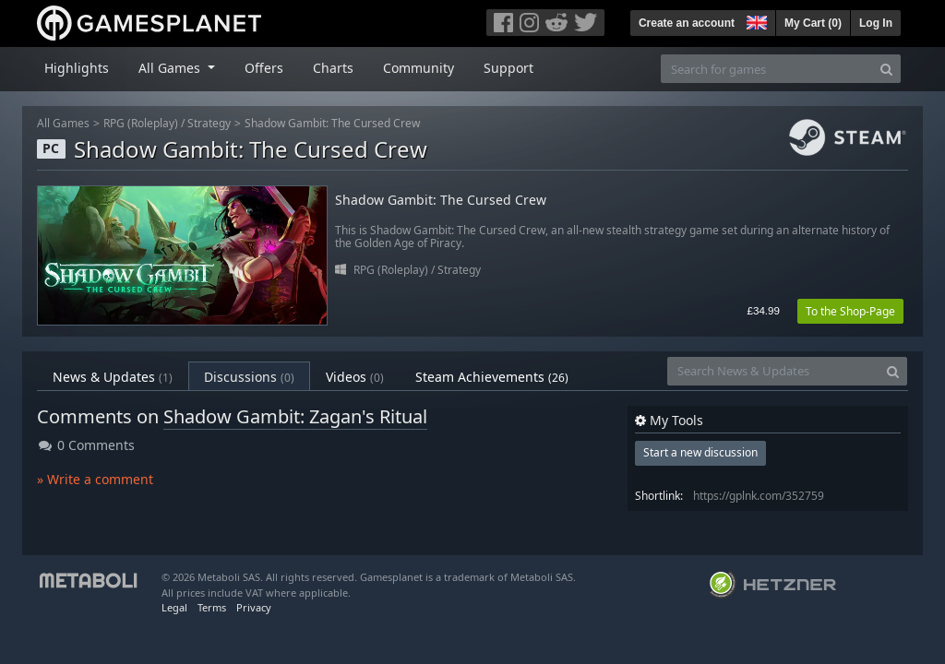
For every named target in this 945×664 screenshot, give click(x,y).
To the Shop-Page (850, 311)
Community (418, 68)
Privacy (253, 607)
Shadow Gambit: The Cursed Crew (332, 123)
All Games (63, 123)
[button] (755, 20)
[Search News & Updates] (773, 371)
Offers (264, 68)
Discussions (249, 376)
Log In (875, 23)
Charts (333, 68)
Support (508, 68)
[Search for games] (767, 68)
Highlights (76, 68)
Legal (174, 607)
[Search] (886, 68)
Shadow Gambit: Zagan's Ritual (295, 416)
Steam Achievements (491, 376)
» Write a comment (95, 479)
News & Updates (113, 376)
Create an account (687, 23)
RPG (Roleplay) (140, 123)
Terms (211, 607)
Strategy (209, 123)
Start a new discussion (700, 452)
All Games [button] (171, 68)
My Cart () (813, 23)
